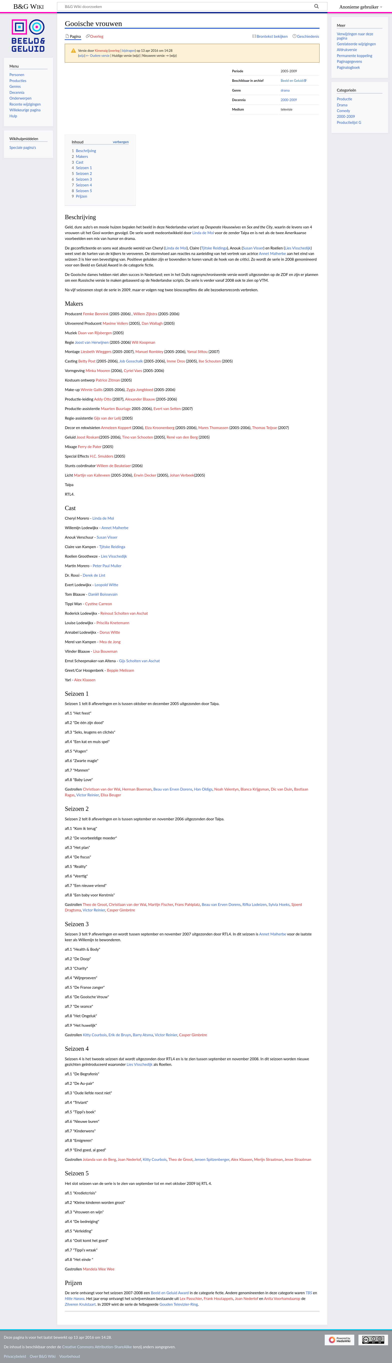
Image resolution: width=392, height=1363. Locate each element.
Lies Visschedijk (298, 248)
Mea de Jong (110, 641)
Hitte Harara (74, 1298)
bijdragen (128, 51)
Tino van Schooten (137, 437)
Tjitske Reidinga (214, 248)
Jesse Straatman (297, 1159)
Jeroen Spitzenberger (211, 1159)
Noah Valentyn (226, 789)
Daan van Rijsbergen (95, 332)
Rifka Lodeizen (254, 904)
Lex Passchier (191, 1298)
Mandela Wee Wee (98, 1269)
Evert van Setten (167, 408)
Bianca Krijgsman (254, 789)
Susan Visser (253, 248)
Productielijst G (349, 122)
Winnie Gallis (91, 389)
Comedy (343, 111)
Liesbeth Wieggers (96, 351)
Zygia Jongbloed (139, 389)
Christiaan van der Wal (101, 789)
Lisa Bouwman (105, 651)
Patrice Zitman (108, 380)
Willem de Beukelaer (113, 465)
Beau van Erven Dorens (173, 789)
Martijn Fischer (160, 904)
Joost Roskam (87, 437)
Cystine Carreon (98, 603)
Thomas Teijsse (264, 427)
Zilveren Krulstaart (80, 1304)
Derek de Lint (94, 575)
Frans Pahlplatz (187, 904)
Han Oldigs (203, 789)
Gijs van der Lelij (107, 418)
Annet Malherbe (272, 253)
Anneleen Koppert (116, 427)
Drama (342, 105)
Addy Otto (103, 399)
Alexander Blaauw (140, 399)
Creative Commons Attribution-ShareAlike (97, 1346)
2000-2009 (289, 100)
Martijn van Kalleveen (92, 475)
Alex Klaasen (85, 679)
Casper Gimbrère (121, 910)
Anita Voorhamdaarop (282, 1298)
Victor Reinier (87, 795)
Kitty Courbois (94, 1035)
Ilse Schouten (209, 361)
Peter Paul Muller (107, 565)
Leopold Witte (106, 584)
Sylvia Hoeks (279, 904)
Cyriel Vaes (133, 370)
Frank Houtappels (218, 1298)
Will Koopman (143, 342)
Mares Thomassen (213, 427)
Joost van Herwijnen (92, 342)
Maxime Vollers (115, 323)
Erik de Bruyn (119, 1035)
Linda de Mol (203, 232)
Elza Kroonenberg (159, 427)
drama (285, 90)
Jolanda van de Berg (99, 1159)
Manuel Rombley (149, 351)
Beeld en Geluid (292, 81)
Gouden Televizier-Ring (179, 1304)
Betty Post (87, 361)
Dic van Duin (281, 789)
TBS (309, 1292)
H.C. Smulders (101, 456)
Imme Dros (176, 361)
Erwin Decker (145, 475)
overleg (114, 51)
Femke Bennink (95, 313)
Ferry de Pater (90, 446)
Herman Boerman (137, 789)
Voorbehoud (69, 1356)
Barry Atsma (143, 1035)
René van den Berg (182, 437)
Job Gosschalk (131, 361)
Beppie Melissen (120, 670)
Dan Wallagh (152, 323)
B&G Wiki (28, 6)
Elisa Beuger (111, 795)
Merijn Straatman (268, 1159)
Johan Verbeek (182, 475)
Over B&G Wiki (43, 1356)
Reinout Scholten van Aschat (124, 613)
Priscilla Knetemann (112, 622)
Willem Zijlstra (145, 313)
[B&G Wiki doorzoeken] (192, 6)
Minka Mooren (98, 370)
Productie (344, 99)
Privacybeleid (15, 1356)
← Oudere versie (98, 56)
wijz (81, 56)
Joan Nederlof (129, 1159)
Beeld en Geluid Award (170, 1292)
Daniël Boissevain (103, 594)
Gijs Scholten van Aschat (139, 660)
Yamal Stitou (197, 351)
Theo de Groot (95, 904)
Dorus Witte (110, 632)
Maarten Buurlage (115, 408)
